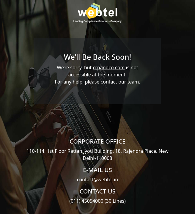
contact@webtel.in (97, 179)
